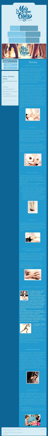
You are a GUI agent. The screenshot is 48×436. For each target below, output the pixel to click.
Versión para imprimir (8, 429)
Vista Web (43, 429)
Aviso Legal (5, 432)
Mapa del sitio (18, 429)
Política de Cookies (13, 432)
